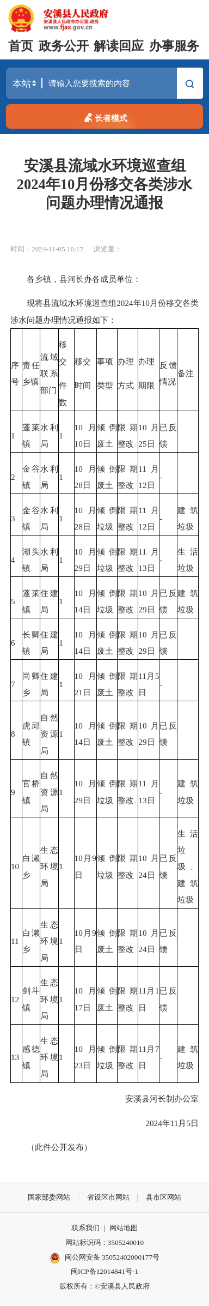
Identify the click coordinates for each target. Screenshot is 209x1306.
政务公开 (64, 46)
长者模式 (104, 116)
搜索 (190, 85)
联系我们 (85, 1228)
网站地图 (123, 1228)
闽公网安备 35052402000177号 (104, 1258)
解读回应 (119, 46)
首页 (20, 46)
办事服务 (174, 46)
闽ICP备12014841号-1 (104, 1271)
